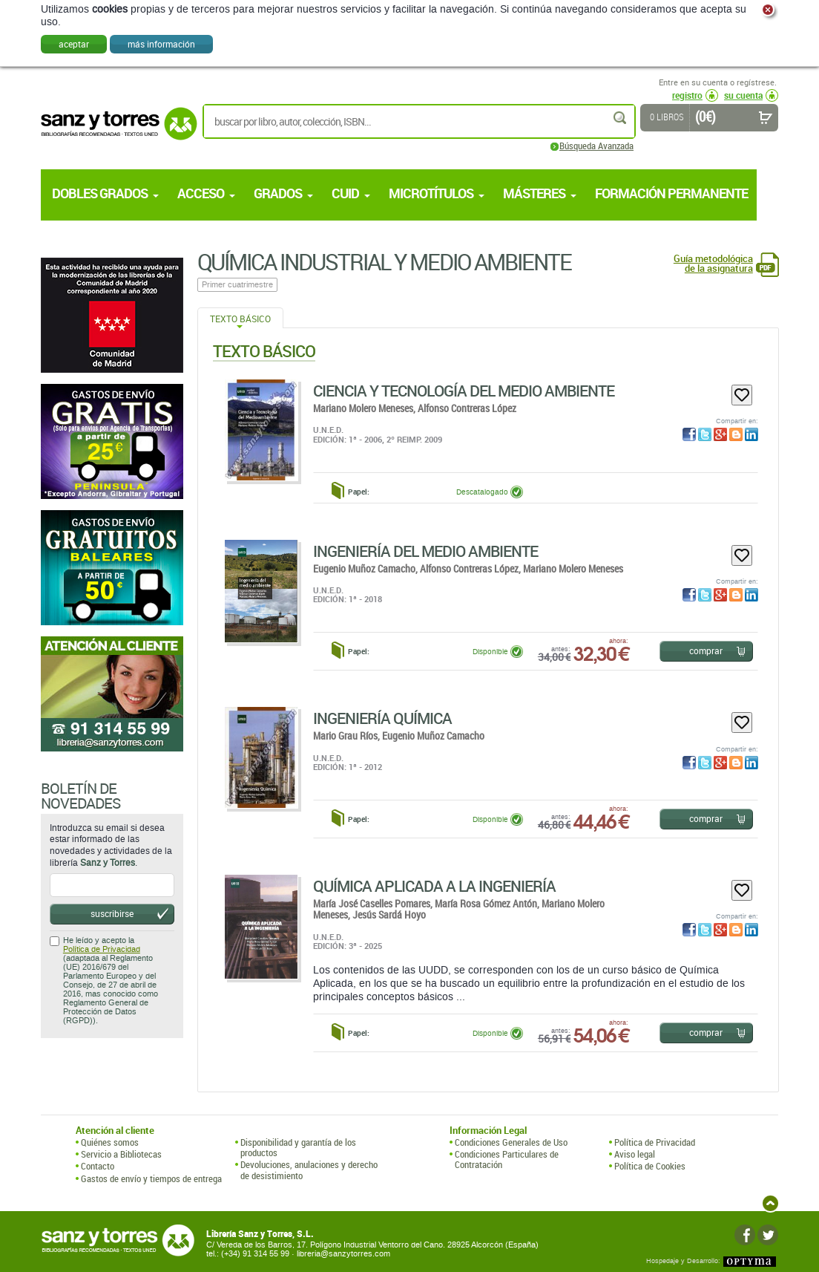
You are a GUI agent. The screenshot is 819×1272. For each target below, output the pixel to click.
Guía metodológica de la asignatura (713, 263)
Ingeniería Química (382, 718)
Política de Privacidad (101, 949)
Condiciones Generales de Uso (511, 1142)
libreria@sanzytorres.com (343, 1254)
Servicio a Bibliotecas (121, 1154)
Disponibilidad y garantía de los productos (298, 1147)
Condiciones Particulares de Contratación (507, 1159)
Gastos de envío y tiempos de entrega (151, 1178)
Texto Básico (240, 318)
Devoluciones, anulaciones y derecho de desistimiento (309, 1170)
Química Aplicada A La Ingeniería (434, 885)
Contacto (97, 1166)
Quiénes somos (110, 1142)
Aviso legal (634, 1154)
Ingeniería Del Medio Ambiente (425, 551)
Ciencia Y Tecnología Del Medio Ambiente (463, 390)
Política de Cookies (649, 1166)
